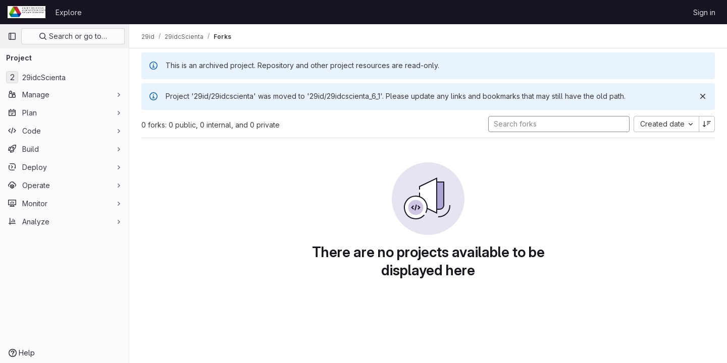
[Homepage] (26, 12)
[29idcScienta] (64, 77)
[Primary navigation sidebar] (12, 36)
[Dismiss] (703, 96)
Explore (69, 12)
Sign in (704, 12)
